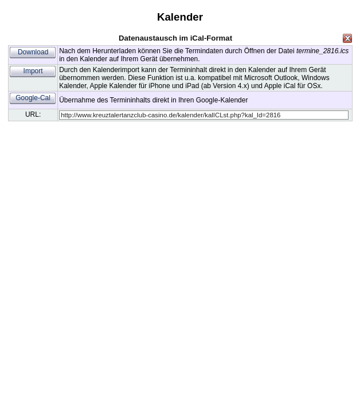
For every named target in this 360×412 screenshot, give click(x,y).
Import (33, 71)
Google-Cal (32, 98)
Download (33, 52)
